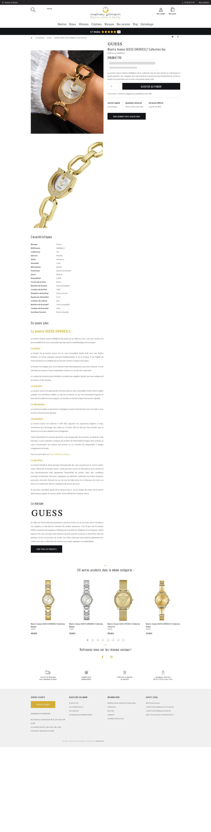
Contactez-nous (43, 789)
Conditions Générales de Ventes (158, 796)
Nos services (123, 24)
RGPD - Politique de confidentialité (159, 800)
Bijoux (72, 24)
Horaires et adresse (10, 2)
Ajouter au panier (151, 86)
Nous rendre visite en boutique (126, 116)
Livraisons (112, 792)
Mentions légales (153, 788)
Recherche (42, 10)
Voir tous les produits (46, 634)
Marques (109, 24)
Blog (135, 24)
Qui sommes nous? (76, 792)
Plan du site (73, 788)
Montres (62, 24)
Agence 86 (99, 826)
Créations (96, 24)
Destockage (147, 24)
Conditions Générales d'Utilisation (160, 792)
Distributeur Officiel (116, 804)
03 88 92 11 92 (188, 2)
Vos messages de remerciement (81, 800)
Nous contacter (204, 2)
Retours (111, 796)
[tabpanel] (48, 692)
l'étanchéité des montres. (60, 539)
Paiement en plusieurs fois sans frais (122, 788)
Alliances (84, 24)
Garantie (111, 800)
